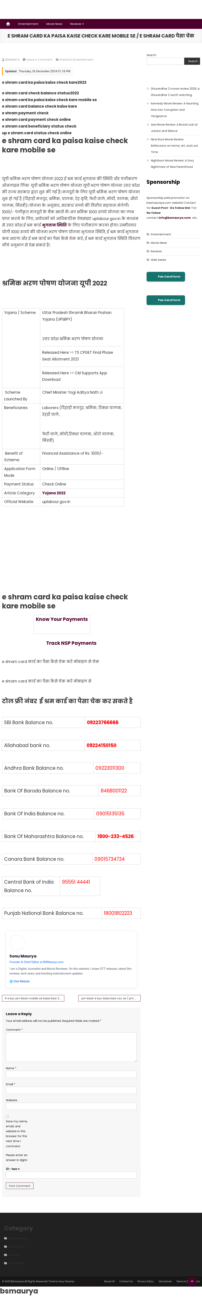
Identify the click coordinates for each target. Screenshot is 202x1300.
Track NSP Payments (71, 643)
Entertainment (28, 24)
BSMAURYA (12, 60)
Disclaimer (165, 1281)
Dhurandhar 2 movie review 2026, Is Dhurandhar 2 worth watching (175, 92)
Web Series (158, 260)
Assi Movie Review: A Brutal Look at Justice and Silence (174, 128)
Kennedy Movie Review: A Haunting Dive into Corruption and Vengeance (174, 109)
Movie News (54, 24)
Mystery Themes (84, 1281)
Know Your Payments (62, 619)
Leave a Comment (39, 60)
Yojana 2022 (53, 493)
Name (11, 1068)
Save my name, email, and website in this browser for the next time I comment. (17, 1134)
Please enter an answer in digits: (17, 1157)
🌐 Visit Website (20, 981)
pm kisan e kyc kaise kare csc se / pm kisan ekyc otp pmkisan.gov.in (111, 999)
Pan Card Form (165, 276)
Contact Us (126, 1281)
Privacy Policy (145, 1281)
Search (151, 55)
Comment (14, 1030)
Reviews (75, 24)
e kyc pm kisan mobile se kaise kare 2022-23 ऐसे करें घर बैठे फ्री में (35, 999)
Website (11, 1101)
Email (10, 1084)
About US (109, 1281)
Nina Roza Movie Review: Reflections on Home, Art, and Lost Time (174, 145)
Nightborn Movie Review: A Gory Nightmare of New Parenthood (172, 164)
